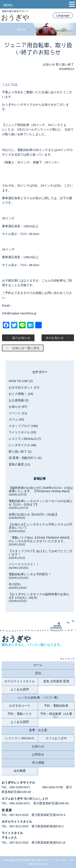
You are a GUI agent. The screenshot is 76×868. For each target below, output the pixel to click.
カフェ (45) (16, 419)
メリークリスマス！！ (24, 564)
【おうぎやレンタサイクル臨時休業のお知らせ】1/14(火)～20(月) (39, 595)
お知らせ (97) (18, 406)
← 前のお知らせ (18, 338)
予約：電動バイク (19, 713)
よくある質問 (20, 689)
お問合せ (38, 754)
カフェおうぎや (56, 738)
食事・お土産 (38, 730)
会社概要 (20, 770)
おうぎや (15, 17)
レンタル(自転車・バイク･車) (38, 697)
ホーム (38, 665)
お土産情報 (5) (19, 400)
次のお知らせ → (58, 338)
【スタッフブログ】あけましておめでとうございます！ (41, 552)
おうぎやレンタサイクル (18, 782)
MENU (8, 5)
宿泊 (38, 673)
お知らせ (49, 64)
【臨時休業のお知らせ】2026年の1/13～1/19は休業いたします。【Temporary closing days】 (41, 489)
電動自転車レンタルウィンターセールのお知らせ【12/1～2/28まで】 (41, 502)
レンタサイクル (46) (22, 445)
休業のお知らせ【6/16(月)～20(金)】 (34, 514)
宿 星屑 (7, 810)
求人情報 (38, 762)
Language (63, 15)
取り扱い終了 (65, 64)
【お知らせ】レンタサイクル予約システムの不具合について (41, 526)
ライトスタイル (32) (22, 432)
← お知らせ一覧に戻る (23, 348)
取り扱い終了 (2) (20, 451)
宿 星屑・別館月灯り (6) (25, 458)
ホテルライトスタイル (19, 681)
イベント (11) (18, 413)
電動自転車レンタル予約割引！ (30, 574)
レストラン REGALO (19, 738)
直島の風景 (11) (19, 464)
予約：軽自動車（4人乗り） (56, 715)
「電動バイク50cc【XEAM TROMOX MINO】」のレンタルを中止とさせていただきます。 (41, 539)
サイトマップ (67, 658)
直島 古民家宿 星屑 (56, 681)
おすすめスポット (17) (24, 387)
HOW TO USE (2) (21, 381)
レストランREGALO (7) (25, 438)
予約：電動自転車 (56, 705)
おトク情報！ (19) (21, 393)
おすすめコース (19, 705)
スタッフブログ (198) (23, 426)
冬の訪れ (15, 584)
